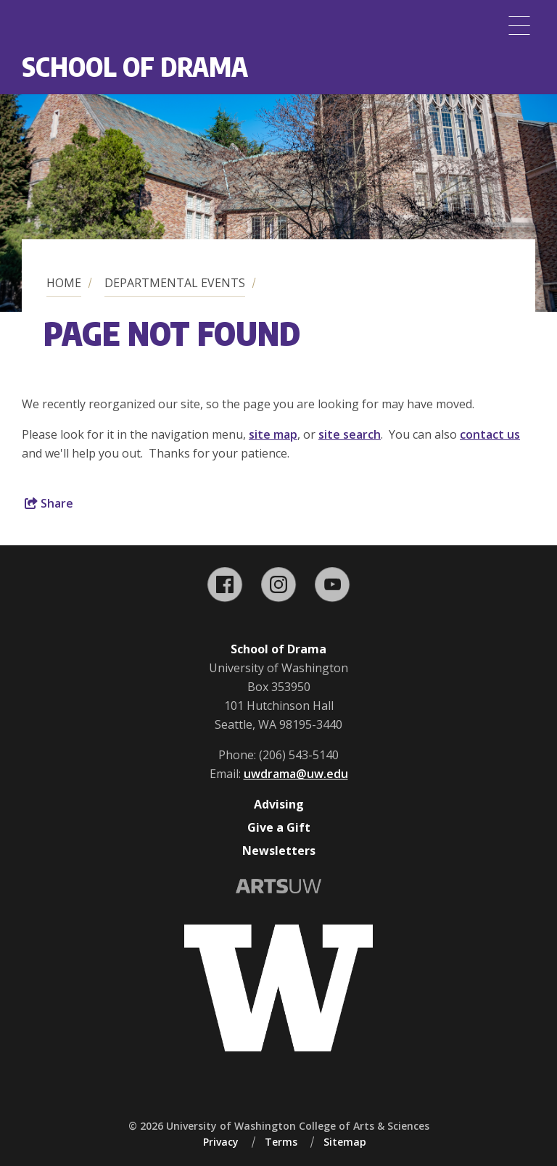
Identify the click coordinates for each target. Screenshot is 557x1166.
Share (49, 503)
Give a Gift (278, 827)
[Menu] (519, 25)
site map (273, 434)
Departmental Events (174, 283)
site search (349, 434)
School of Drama (135, 66)
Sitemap (344, 1142)
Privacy (221, 1142)
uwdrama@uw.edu (296, 774)
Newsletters (278, 851)
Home (63, 283)
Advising (279, 804)
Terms (281, 1142)
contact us (490, 434)
